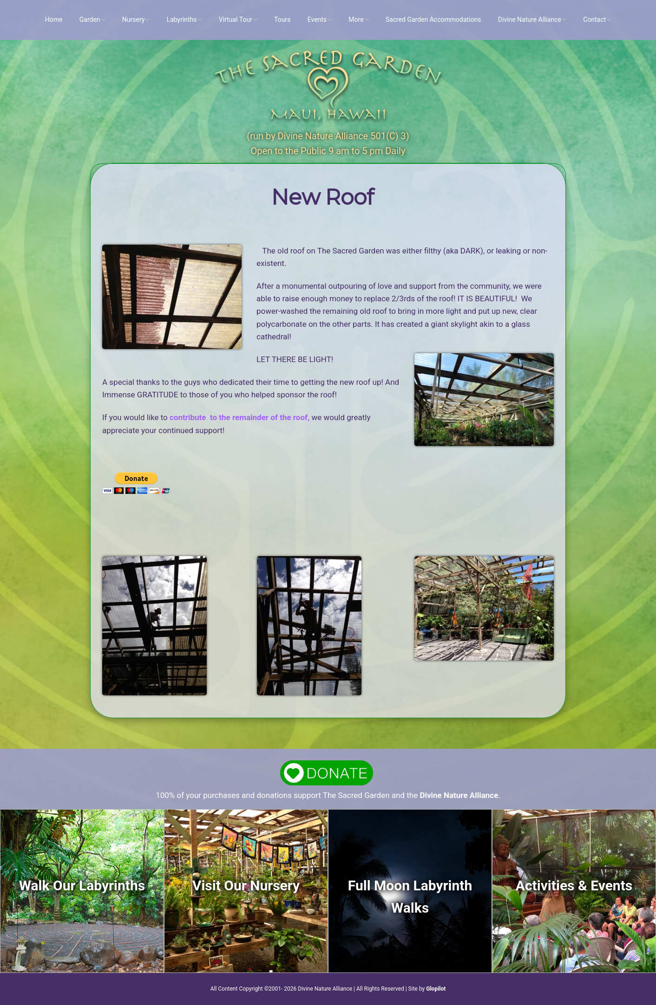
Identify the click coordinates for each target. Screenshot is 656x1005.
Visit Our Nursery (246, 885)
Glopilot (436, 989)
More (355, 19)
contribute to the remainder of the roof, (239, 417)
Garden (89, 19)
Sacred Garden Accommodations (433, 19)
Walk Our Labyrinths (82, 885)
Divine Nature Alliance (529, 19)
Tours (282, 19)
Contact (594, 19)
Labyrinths (182, 19)
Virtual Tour (235, 19)
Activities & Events (574, 885)
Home (54, 19)
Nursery (133, 19)
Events (317, 19)
